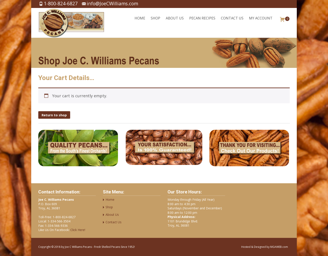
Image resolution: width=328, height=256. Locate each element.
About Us (175, 22)
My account (260, 22)
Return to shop (54, 115)
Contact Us (232, 22)
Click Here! (77, 230)
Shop (155, 22)
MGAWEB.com (279, 247)
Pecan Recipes (202, 22)
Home (140, 22)
